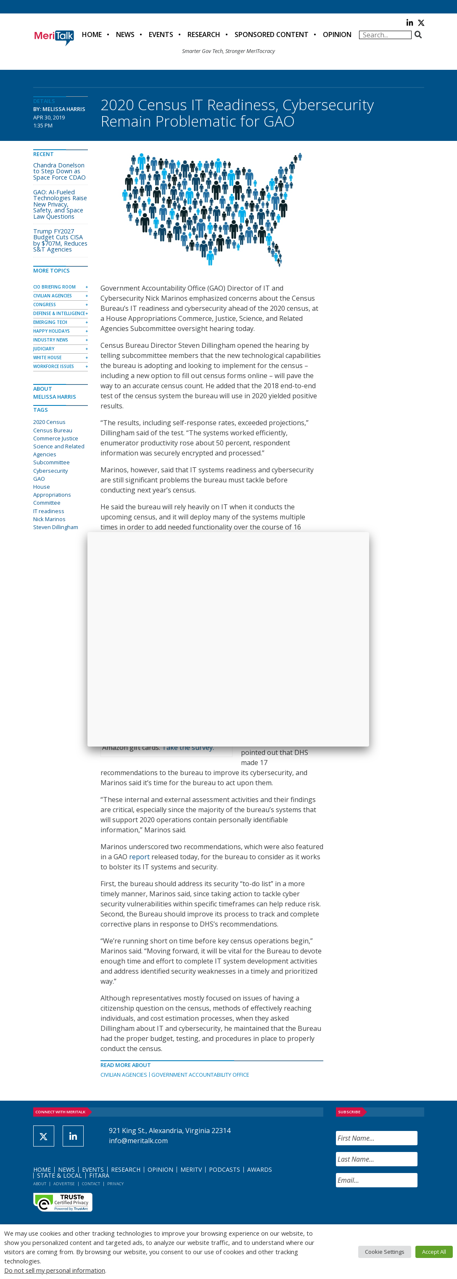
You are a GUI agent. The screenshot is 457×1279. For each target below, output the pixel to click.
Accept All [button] (434, 1251)
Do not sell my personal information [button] (54, 1270)
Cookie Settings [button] (384, 1251)
